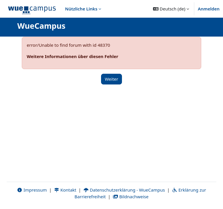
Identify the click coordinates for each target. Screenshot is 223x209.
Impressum (32, 190)
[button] (171, 8)
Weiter (111, 79)
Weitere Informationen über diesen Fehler (72, 56)
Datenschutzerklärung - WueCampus (124, 190)
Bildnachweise (130, 196)
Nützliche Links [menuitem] (81, 9)
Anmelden (209, 9)
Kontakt (65, 190)
